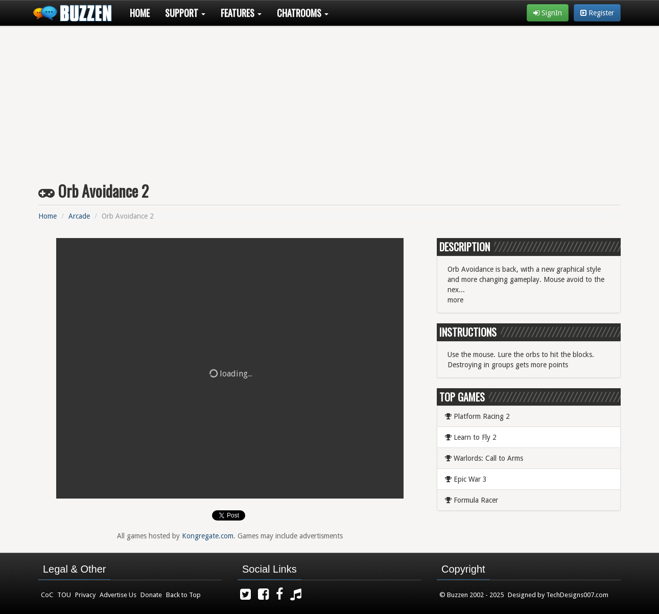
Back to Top (183, 595)
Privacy (85, 595)
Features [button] (241, 12)
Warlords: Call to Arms (484, 458)
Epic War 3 (466, 479)
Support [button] (185, 12)
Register (597, 13)
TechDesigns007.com (577, 595)
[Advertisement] (329, 100)
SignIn (547, 13)
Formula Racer (471, 500)
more (455, 300)
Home (140, 12)
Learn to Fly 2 (471, 437)
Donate (151, 595)
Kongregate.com (207, 536)
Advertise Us (118, 595)
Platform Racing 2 (477, 416)
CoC (47, 595)
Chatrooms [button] (302, 12)
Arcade (79, 216)
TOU (64, 595)
